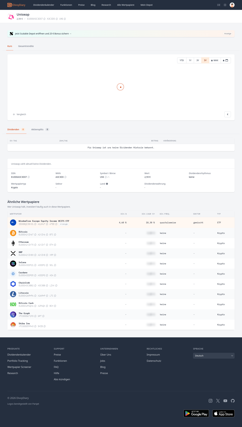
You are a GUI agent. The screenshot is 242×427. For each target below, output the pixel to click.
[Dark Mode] (225, 5)
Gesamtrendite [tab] (26, 46)
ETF (219, 222)
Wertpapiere (125, 4)
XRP (20, 251)
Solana (22, 262)
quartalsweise (168, 222)
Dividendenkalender (43, 4)
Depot (147, 4)
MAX (214, 60)
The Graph (24, 313)
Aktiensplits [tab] (40, 129)
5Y (205, 60)
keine (163, 233)
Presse (104, 373)
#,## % (151, 233)
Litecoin (24, 292)
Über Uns (105, 354)
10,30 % (150, 222)
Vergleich (19, 114)
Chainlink (24, 282)
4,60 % (122, 222)
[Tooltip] (106, 184)
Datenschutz (154, 360)
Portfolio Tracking (17, 360)
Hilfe (56, 373)
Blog (103, 367)
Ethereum (24, 241)
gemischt (198, 222)
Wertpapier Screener (19, 367)
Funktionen (66, 4)
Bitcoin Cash (26, 302)
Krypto (221, 233)
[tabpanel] (121, 87)
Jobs (102, 360)
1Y (190, 60)
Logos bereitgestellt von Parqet (23, 403)
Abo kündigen (62, 379)
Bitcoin (23, 231)
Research (12, 373)
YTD (182, 60)
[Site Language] (219, 4)
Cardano (23, 272)
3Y (197, 60)
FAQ (56, 367)
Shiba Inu (24, 323)
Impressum (153, 354)
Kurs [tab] (9, 46)
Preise (81, 4)
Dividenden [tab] (16, 129)
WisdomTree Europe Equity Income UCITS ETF (44, 220)
